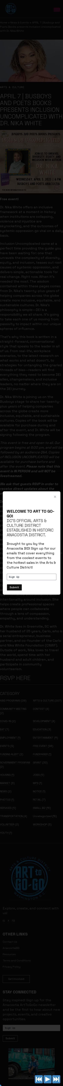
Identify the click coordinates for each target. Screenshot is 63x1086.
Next (56, 1079)
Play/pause (48, 1079)
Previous (39, 1079)
